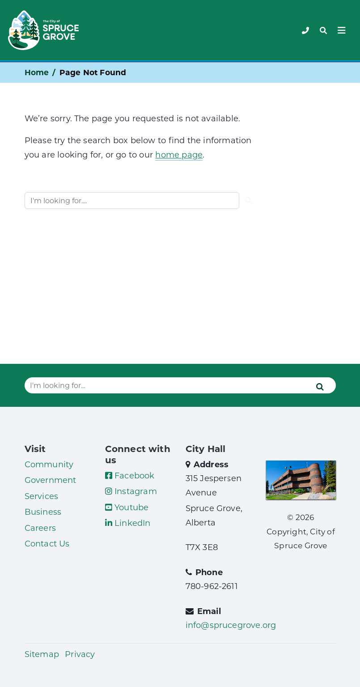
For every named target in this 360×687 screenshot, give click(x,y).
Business (43, 511)
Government (50, 479)
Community (49, 464)
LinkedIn (128, 522)
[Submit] (248, 200)
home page (179, 154)
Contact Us (47, 543)
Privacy (80, 654)
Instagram (131, 491)
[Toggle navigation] (323, 30)
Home (37, 72)
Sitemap (42, 654)
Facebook (130, 475)
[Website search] (132, 200)
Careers (40, 527)
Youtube (127, 507)
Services (42, 496)
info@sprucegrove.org (231, 624)
